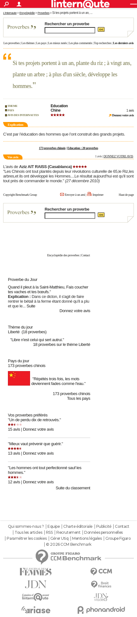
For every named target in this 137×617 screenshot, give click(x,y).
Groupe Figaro (118, 538)
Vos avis (12, 157)
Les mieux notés (57, 43)
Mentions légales (87, 538)
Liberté (14, 331)
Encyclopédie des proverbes (63, 255)
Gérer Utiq (59, 538)
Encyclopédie (27, 13)
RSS (49, 532)
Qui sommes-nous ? (26, 526)
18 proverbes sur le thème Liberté (61, 344)
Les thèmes (27, 43)
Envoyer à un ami (75, 194)
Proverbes (43, 13)
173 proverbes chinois (52, 148)
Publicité (103, 526)
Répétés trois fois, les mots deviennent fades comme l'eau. (57, 381)
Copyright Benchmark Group (20, 194)
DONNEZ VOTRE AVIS (118, 156)
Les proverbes (11, 43)
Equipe (53, 526)
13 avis (14, 453)
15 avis (14, 429)
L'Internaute (9, 13)
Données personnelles (103, 532)
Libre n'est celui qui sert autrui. (37, 339)
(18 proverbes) (34, 331)
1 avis (130, 110)
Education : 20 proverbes (82, 148)
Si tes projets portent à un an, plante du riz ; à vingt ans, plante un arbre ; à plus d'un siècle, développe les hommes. (72, 74)
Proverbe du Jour (22, 279)
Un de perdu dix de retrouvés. (34, 419)
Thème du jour (20, 327)
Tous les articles (28, 532)
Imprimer (98, 194)
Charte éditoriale (77, 526)
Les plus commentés (80, 43)
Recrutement (68, 532)
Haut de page (126, 194)
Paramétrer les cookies (27, 538)
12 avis (14, 482)
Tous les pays (78, 398)
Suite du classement (73, 488)
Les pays (41, 43)
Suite (31, 306)
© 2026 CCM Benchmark (68, 544)
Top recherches (102, 43)
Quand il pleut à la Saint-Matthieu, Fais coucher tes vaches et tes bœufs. (48, 289)
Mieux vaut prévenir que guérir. (35, 443)
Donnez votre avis (74, 310)
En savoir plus (120, 242)
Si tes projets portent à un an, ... (72, 13)
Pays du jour (18, 360)
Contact (85, 255)
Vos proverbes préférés (27, 415)
